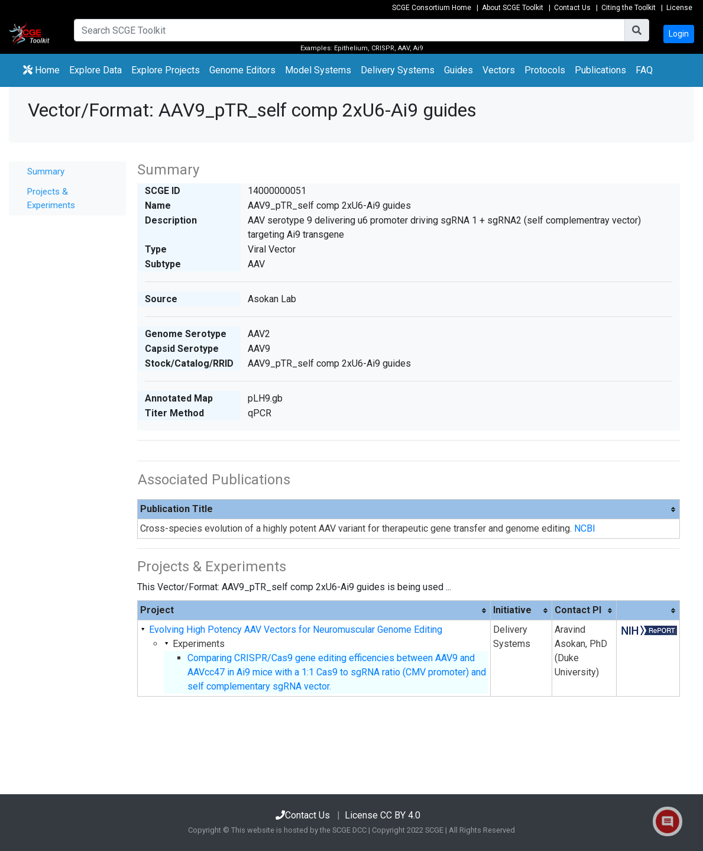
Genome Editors (244, 69)
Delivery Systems (398, 70)
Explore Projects (168, 69)
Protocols (544, 70)
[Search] (349, 30)
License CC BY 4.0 (382, 815)
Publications (600, 70)
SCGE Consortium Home (431, 8)
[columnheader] (409, 509)
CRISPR (382, 48)
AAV (404, 48)
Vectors (498, 70)
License (679, 8)
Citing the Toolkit (628, 8)
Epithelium (351, 48)
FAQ (644, 70)
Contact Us (572, 8)
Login (679, 33)
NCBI (584, 528)
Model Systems (318, 70)
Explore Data (98, 69)
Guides (458, 70)
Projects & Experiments (51, 198)
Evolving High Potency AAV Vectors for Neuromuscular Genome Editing (295, 629)
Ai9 (418, 48)
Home (41, 70)
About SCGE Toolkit (512, 8)
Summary (45, 171)
